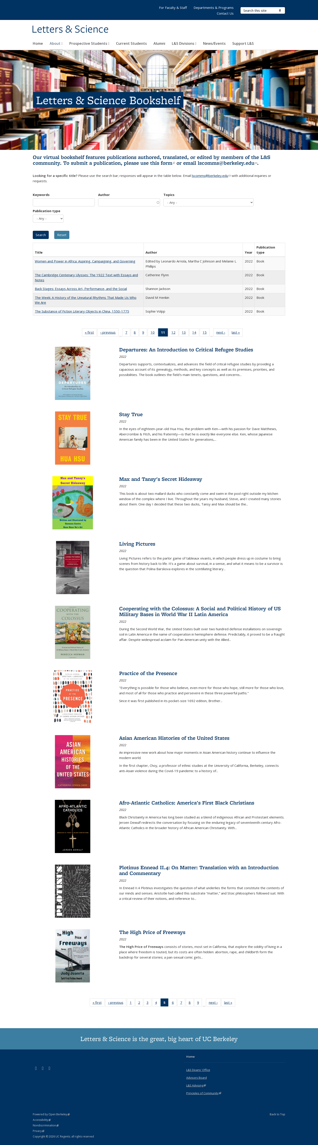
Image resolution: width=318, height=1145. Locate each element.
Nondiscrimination (46, 1125)
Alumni (159, 43)
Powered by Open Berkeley (51, 1114)
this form (162, 162)
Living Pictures (137, 543)
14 (195, 333)
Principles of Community (203, 1093)
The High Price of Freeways (152, 932)
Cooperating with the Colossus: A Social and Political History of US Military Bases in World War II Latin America (200, 611)
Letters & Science (70, 29)
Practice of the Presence (148, 673)
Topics (169, 194)
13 (185, 333)
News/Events (214, 43)
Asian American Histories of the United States (174, 737)
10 (154, 333)
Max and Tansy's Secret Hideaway (160, 479)
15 (206, 333)
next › (222, 333)
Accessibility (42, 1120)
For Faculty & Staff (173, 7)
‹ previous (109, 333)
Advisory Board (196, 1078)
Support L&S (243, 43)
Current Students (131, 43)
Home (38, 43)
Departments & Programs (214, 7)
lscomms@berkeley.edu (227, 162)
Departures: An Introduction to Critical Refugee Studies (186, 349)
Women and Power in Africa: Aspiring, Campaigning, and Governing (85, 261)
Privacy (38, 1131)
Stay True (131, 414)
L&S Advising (196, 1085)
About (56, 43)
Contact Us (225, 13)
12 (174, 333)
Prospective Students (89, 43)
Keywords (41, 194)
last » (237, 333)
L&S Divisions (184, 43)
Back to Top (277, 1114)
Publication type (46, 211)
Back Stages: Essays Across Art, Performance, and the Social (81, 288)
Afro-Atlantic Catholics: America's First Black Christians (186, 802)
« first (91, 333)
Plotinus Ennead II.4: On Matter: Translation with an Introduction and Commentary (199, 870)
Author (104, 194)
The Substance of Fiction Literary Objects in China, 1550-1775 (82, 311)
